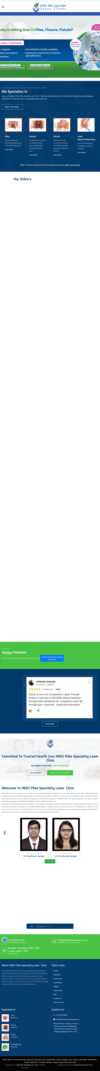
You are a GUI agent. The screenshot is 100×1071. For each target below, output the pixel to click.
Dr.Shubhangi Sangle (66, 856)
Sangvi (55, 1062)
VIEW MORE (9, 150)
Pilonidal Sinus (16, 1044)
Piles (12, 1015)
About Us (57, 975)
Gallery (56, 986)
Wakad (75, 1059)
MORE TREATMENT (12, 107)
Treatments (58, 979)
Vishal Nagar (83, 1059)
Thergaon (42, 1062)
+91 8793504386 (60, 1015)
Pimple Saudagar (61, 1059)
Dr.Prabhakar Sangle (33, 856)
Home (56, 971)
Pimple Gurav (33, 1062)
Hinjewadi (30, 1059)
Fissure (13, 1025)
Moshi (44, 1059)
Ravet (70, 1059)
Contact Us (57, 998)
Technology (58, 982)
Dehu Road (72, 1062)
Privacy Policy (58, 1002)
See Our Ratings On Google (52, 658)
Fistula (13, 1035)
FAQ (55, 994)
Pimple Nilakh (92, 1059)
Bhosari (10, 1059)
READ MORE (50, 724)
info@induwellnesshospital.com (66, 1019)
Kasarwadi (37, 1059)
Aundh (26, 1062)
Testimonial (58, 990)
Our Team (50, 861)
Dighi (24, 1059)
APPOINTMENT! (36, 773)
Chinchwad (17, 1059)
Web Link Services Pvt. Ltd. (83, 1065)
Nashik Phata (51, 1059)
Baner (5, 1059)
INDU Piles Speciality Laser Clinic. (28, 1065)
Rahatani (49, 1062)
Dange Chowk (63, 1062)
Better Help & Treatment (60, 773)
